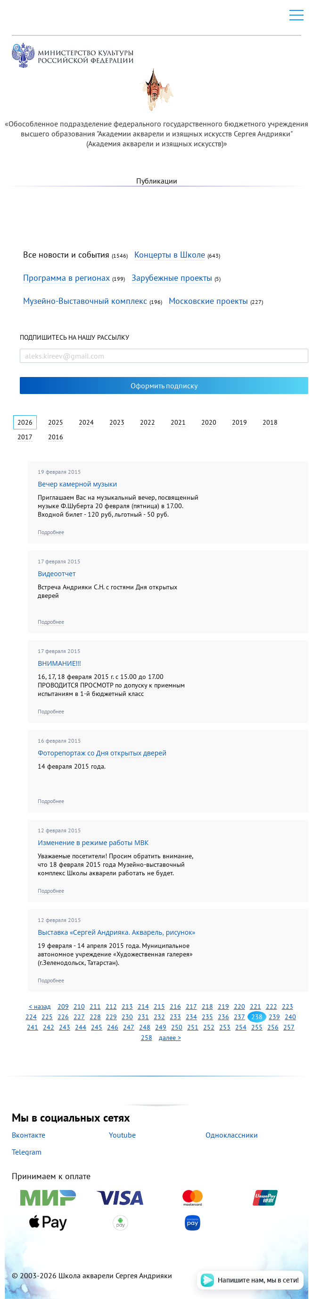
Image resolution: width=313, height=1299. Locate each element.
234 (191, 1017)
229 (111, 1017)
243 (64, 1027)
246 (112, 1027)
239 (274, 1017)
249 (160, 1027)
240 (290, 1017)
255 (257, 1027)
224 (31, 1017)
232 (159, 1017)
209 (63, 1006)
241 (32, 1027)
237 (239, 1017)
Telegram (26, 1152)
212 (111, 1006)
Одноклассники (232, 1135)
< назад (40, 1006)
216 (175, 1006)
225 (47, 1017)
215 (159, 1006)
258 (146, 1037)
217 (191, 1006)
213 (127, 1006)
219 (223, 1006)
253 (225, 1027)
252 (208, 1027)
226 (63, 1017)
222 (271, 1006)
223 (287, 1006)
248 (144, 1027)
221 (255, 1006)
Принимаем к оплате (156, 1201)
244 (80, 1027)
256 (273, 1027)
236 (223, 1017)
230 (127, 1017)
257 (289, 1027)
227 (79, 1017)
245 (96, 1027)
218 (207, 1006)
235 (207, 1017)
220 (239, 1006)
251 (192, 1027)
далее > (170, 1037)
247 (128, 1027)
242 (48, 1027)
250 (176, 1027)
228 (95, 1017)
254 (241, 1027)
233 (175, 1017)
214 (143, 1006)
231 (143, 1017)
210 (79, 1006)
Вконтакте (28, 1135)
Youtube (122, 1135)
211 (95, 1006)
